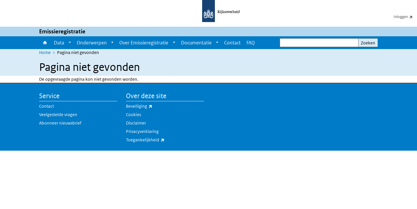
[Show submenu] (70, 42)
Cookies (133, 114)
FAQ (250, 42)
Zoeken (368, 43)
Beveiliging (152, 106)
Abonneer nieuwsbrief (60, 123)
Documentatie (196, 42)
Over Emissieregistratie (143, 42)
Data (59, 42)
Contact (232, 42)
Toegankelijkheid (158, 139)
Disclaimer (136, 123)
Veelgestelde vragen (58, 114)
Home (45, 42)
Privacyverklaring (142, 131)
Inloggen (405, 16)
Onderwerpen (92, 42)
